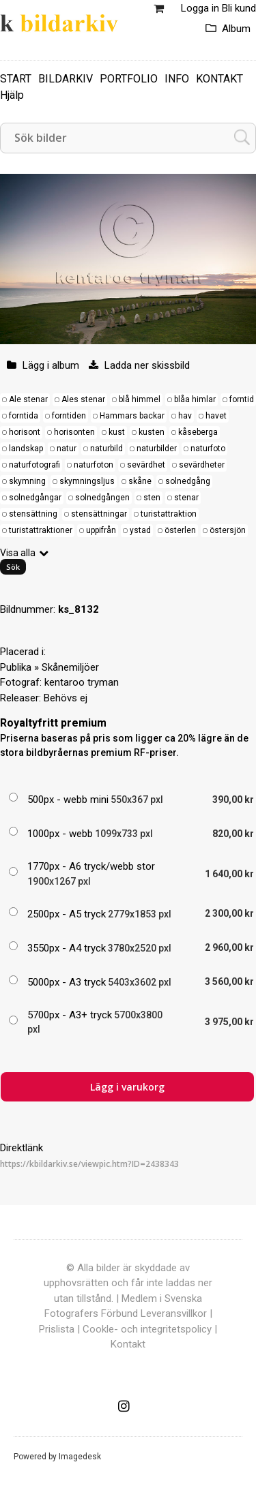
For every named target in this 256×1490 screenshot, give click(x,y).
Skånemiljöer (70, 667)
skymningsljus (87, 481)
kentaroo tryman (81, 682)
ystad (140, 530)
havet (216, 416)
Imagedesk (80, 1456)
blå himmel (139, 399)
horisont (24, 432)
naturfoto (207, 448)
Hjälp (12, 95)
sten (151, 497)
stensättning (33, 514)
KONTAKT (219, 78)
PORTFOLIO (129, 78)
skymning (27, 481)
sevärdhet (146, 465)
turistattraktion (169, 514)
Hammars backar (132, 416)
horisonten (74, 432)
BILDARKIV (65, 78)
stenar (186, 497)
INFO (177, 78)
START (15, 78)
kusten (152, 432)
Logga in (200, 8)
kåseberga (198, 432)
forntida (23, 416)
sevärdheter (202, 465)
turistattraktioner (40, 530)
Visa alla (17, 552)
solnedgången (102, 497)
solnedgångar (35, 497)
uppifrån (101, 530)
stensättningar (99, 514)
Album (236, 28)
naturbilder (157, 448)
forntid (241, 399)
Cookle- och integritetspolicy (147, 1329)
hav (185, 416)
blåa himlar (195, 399)
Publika (15, 667)
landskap (26, 448)
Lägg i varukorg (127, 1086)
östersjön (228, 530)
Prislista (56, 1329)
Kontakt (128, 1344)
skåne (140, 481)
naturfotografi (34, 465)
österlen (180, 530)
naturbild (106, 448)
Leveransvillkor (174, 1313)
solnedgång (187, 481)
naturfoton (93, 465)
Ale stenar (28, 399)
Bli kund (239, 8)
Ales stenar (83, 399)
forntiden (69, 416)
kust (117, 432)
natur (66, 448)
